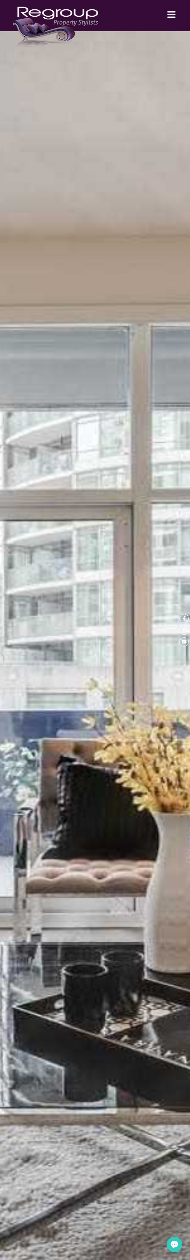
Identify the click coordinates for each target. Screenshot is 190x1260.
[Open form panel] (174, 1244)
